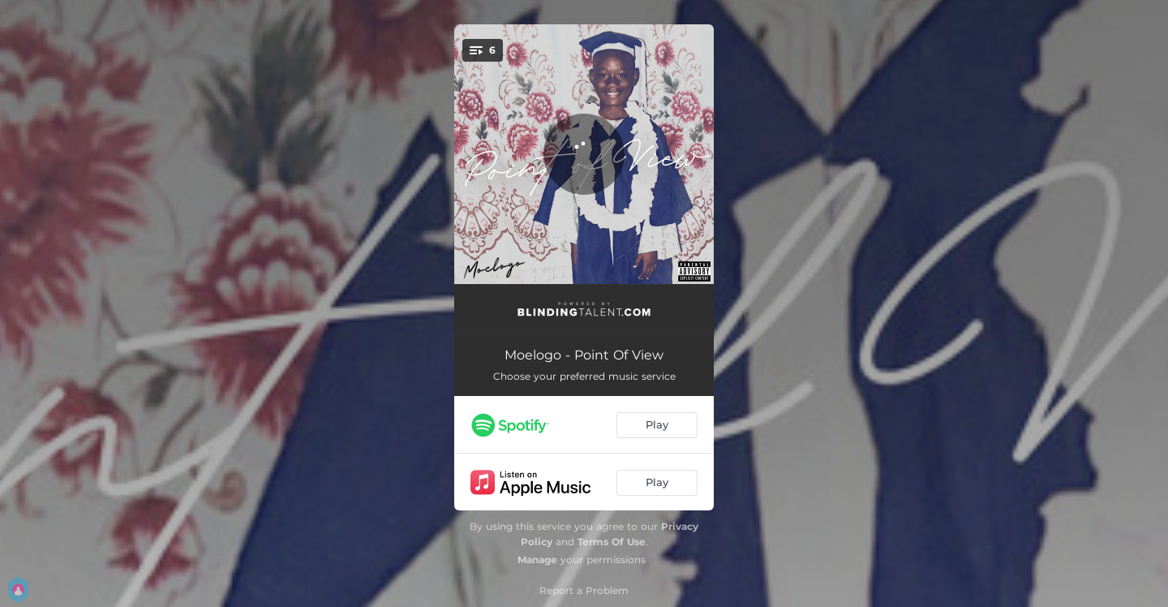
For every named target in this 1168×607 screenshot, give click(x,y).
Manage (537, 559)
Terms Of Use (612, 542)
